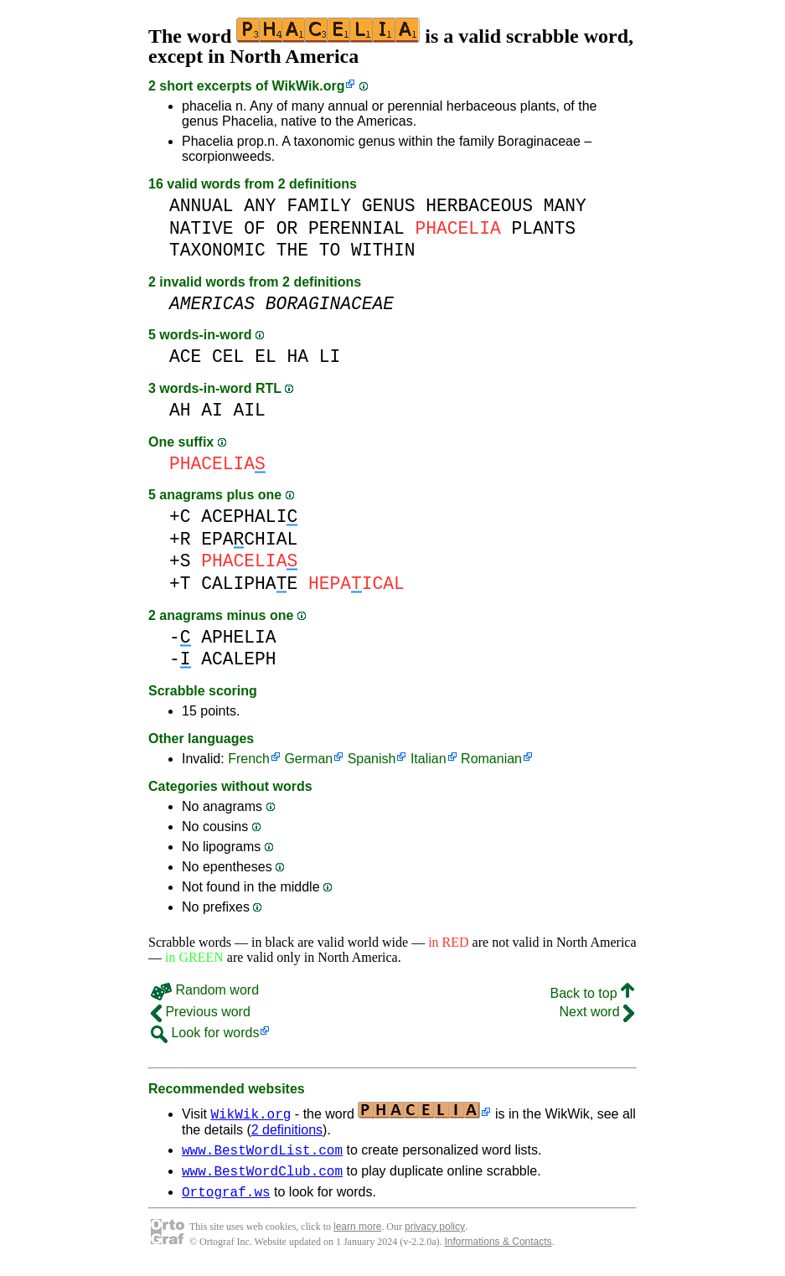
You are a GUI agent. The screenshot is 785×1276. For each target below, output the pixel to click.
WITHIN (383, 250)
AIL (250, 410)
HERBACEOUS (479, 206)
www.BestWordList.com (262, 1152)
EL (265, 356)
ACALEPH (238, 659)
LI (330, 356)
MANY (565, 206)
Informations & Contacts (498, 1249)
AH (180, 410)
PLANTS (543, 228)
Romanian (491, 759)
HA (297, 356)
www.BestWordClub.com (262, 1175)
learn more (357, 1234)
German (308, 759)
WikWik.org (308, 86)
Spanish (372, 759)
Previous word (200, 1012)
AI (212, 410)
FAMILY (319, 206)
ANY (260, 206)
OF (255, 228)
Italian (429, 759)
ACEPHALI (249, 516)
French (249, 759)
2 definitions (287, 1130)
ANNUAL (201, 206)
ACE (185, 356)
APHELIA (238, 637)
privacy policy (435, 1234)
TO (330, 250)
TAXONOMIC (217, 250)
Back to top (592, 993)
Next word (597, 1012)
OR (287, 228)
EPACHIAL (249, 539)
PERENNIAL (356, 228)
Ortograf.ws (226, 1199)
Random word (205, 990)
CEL (228, 356)
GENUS (389, 206)
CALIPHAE (249, 583)
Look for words (205, 1032)
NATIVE (201, 228)
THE (292, 250)
